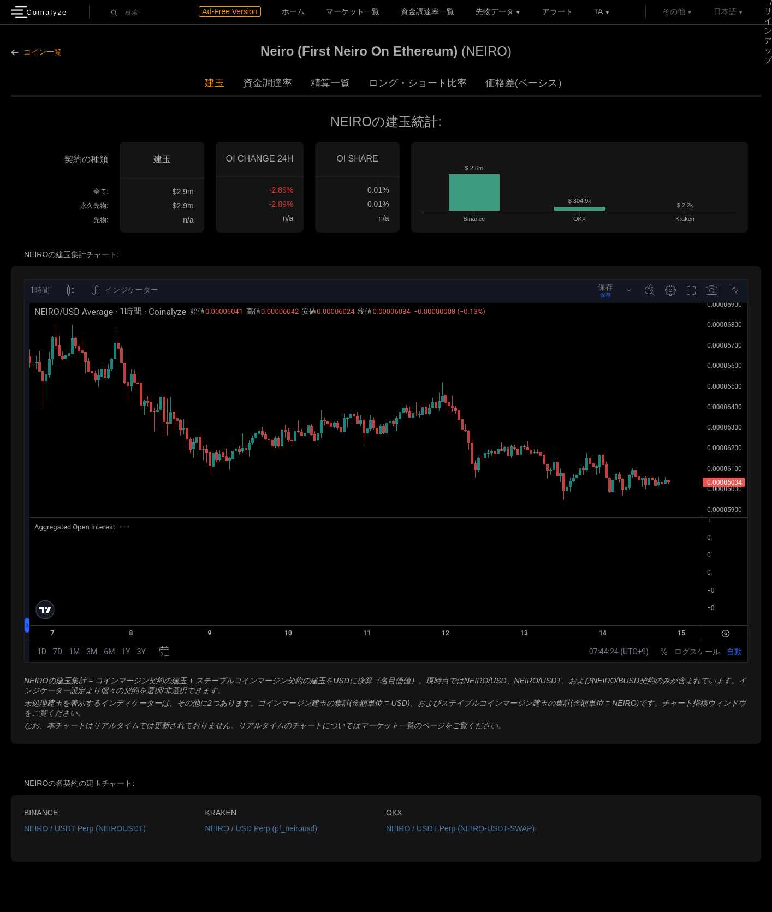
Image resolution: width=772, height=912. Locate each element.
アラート (557, 11)
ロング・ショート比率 (418, 83)
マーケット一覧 (352, 11)
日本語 (725, 11)
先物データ (495, 11)
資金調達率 (267, 83)
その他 (673, 11)
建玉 (214, 83)
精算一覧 (330, 83)
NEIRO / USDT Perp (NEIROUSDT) (85, 828)
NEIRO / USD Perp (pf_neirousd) (261, 828)
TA (598, 11)
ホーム (293, 11)
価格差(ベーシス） (526, 83)
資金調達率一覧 (427, 11)
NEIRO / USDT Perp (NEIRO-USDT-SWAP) (460, 828)
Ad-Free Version (229, 11)
